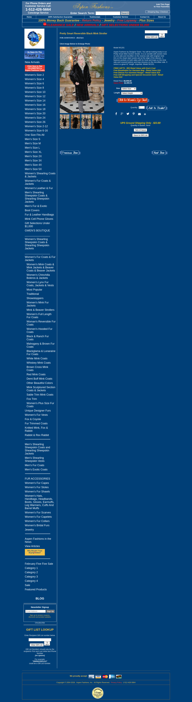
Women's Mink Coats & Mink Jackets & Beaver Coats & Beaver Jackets (41, 267)
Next (159, 152)
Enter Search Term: (82, 13)
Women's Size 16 (35, 104)
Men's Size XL (33, 152)
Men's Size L (32, 147)
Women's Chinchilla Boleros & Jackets (38, 276)
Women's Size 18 (35, 109)
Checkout (164, 12)
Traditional (33, 293)
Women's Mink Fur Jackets (38, 304)
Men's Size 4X (33, 164)
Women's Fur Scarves (38, 512)
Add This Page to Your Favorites (162, 5)
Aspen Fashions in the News (38, 540)
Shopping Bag (153, 12)
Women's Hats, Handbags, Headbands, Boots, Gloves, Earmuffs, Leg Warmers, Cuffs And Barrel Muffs (39, 502)
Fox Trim (32, 398)
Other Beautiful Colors (40, 382)
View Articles (32, 546)
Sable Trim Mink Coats (40, 394)
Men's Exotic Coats (36, 469)
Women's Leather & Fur (39, 188)
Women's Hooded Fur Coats (39, 330)
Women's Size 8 (34, 87)
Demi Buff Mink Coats (39, 378)
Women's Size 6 (34, 83)
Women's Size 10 (35, 92)
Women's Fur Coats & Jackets (38, 182)
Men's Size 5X (33, 169)
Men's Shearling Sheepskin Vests (35, 459)
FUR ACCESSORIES (37, 478)
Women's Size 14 (35, 100)
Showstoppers (35, 298)
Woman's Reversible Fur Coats (41, 323)
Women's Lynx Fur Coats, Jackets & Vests (40, 284)
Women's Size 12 (35, 96)
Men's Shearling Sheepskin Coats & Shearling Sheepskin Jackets (37, 197)
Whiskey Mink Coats (39, 362)
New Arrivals (32, 62)
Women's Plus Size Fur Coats (40, 405)
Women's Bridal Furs (37, 525)
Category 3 (31, 576)
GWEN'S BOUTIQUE (37, 230)
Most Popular (34, 289)
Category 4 (31, 580)
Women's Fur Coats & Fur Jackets (40, 259)
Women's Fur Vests (36, 414)
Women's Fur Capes (37, 482)
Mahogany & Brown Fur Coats (41, 345)
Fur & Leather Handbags (39, 214)
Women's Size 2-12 (36, 126)
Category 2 (31, 572)
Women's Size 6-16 (36, 130)
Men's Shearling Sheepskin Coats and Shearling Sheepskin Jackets (37, 449)
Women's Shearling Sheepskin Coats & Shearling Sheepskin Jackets (37, 244)
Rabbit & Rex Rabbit (37, 435)
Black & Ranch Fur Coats (38, 338)
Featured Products (36, 589)
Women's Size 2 (34, 74)
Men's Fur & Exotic (36, 206)
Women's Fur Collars (37, 521)
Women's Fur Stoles (37, 487)
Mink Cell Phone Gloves (39, 218)
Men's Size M (33, 143)
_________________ (37, 234)
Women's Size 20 (35, 113)
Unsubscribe (40, 623)
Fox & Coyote (33, 419)
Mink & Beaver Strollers (40, 309)
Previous (70, 152)
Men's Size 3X (33, 160)
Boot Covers (32, 210)
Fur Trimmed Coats (36, 423)
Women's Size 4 (34, 79)
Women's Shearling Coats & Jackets (40, 175)
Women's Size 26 (35, 122)
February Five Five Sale (39, 563)
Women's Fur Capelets (38, 516)
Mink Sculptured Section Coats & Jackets (41, 389)
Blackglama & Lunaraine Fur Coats (41, 353)
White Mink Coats (37, 358)
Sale (27, 585)
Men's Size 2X (33, 156)
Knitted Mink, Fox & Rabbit (36, 429)
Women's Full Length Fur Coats (39, 316)
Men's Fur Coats (34, 465)
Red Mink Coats (36, 374)
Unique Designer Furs (38, 410)
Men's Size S (32, 139)
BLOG (40, 598)
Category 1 (31, 568)
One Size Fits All (34, 134)
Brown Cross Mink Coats (37, 369)
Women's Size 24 (35, 117)
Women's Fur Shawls (37, 491)
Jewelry (29, 529)
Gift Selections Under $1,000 (37, 225)
